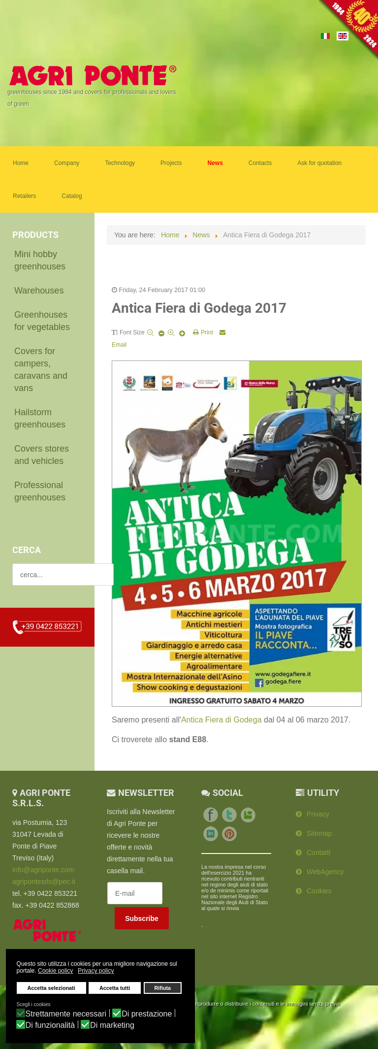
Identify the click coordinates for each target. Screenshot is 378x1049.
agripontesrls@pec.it (43, 880)
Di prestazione (147, 1014)
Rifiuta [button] (163, 988)
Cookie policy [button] (55, 971)
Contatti (318, 850)
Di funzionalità (50, 1025)
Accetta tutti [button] (114, 988)
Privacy (318, 812)
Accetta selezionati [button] (51, 988)
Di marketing (112, 1025)
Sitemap (319, 831)
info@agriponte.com (43, 868)
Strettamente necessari (66, 1014)
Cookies (319, 889)
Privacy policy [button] (96, 971)
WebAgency (325, 870)
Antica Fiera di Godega (221, 718)
